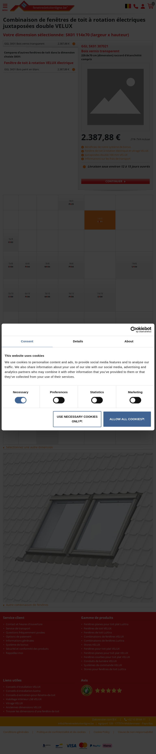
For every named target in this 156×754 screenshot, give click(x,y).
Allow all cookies (126, 419)
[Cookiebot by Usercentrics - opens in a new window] (133, 330)
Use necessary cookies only (77, 419)
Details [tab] (78, 341)
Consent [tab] (27, 341)
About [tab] (129, 341)
